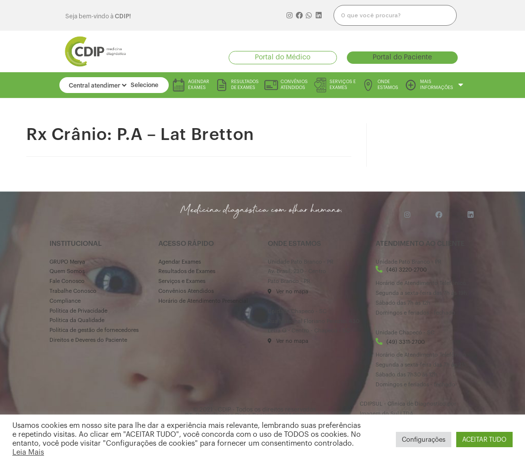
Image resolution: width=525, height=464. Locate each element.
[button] (283, 57)
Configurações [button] (423, 439)
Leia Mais (28, 452)
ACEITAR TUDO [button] (484, 439)
